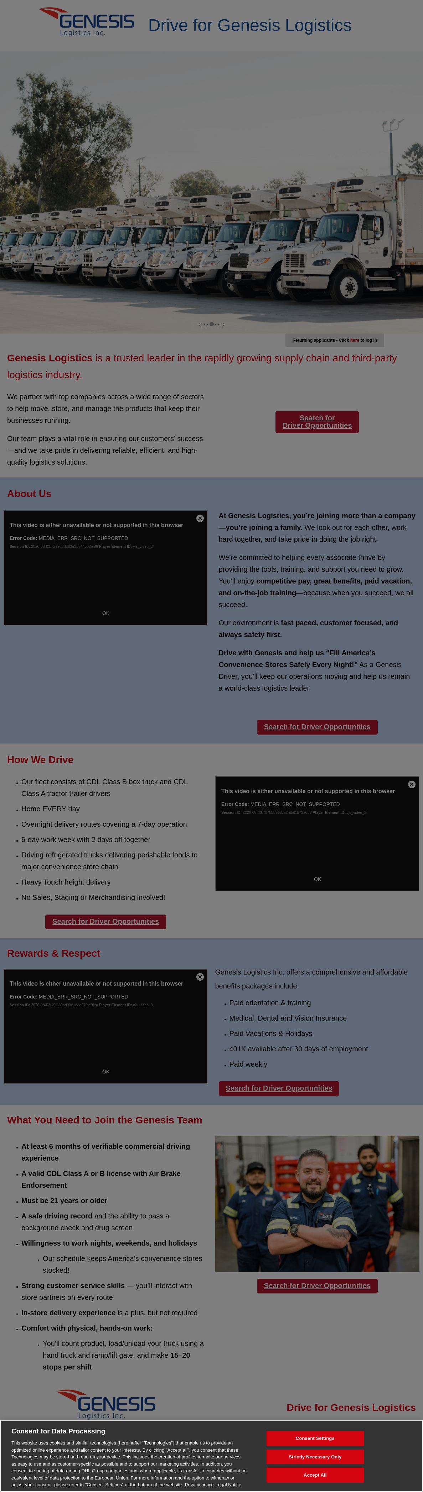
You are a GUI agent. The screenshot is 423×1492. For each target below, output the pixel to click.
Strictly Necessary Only (315, 1457)
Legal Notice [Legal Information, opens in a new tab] (228, 1484)
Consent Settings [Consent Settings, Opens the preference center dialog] (315, 1438)
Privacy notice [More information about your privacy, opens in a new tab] (199, 1484)
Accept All (315, 1475)
